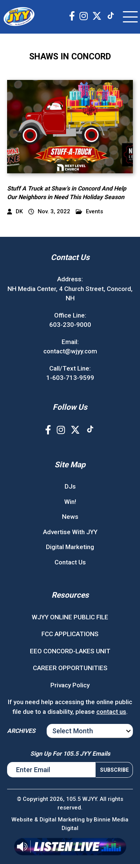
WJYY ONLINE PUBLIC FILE (70, 617)
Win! (70, 501)
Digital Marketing (70, 547)
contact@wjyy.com (70, 351)
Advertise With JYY (70, 532)
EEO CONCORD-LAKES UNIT (70, 651)
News (70, 516)
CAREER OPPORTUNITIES (70, 668)
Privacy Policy (70, 685)
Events (89, 211)
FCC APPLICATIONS (70, 634)
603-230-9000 (70, 324)
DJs (70, 486)
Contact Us (70, 562)
